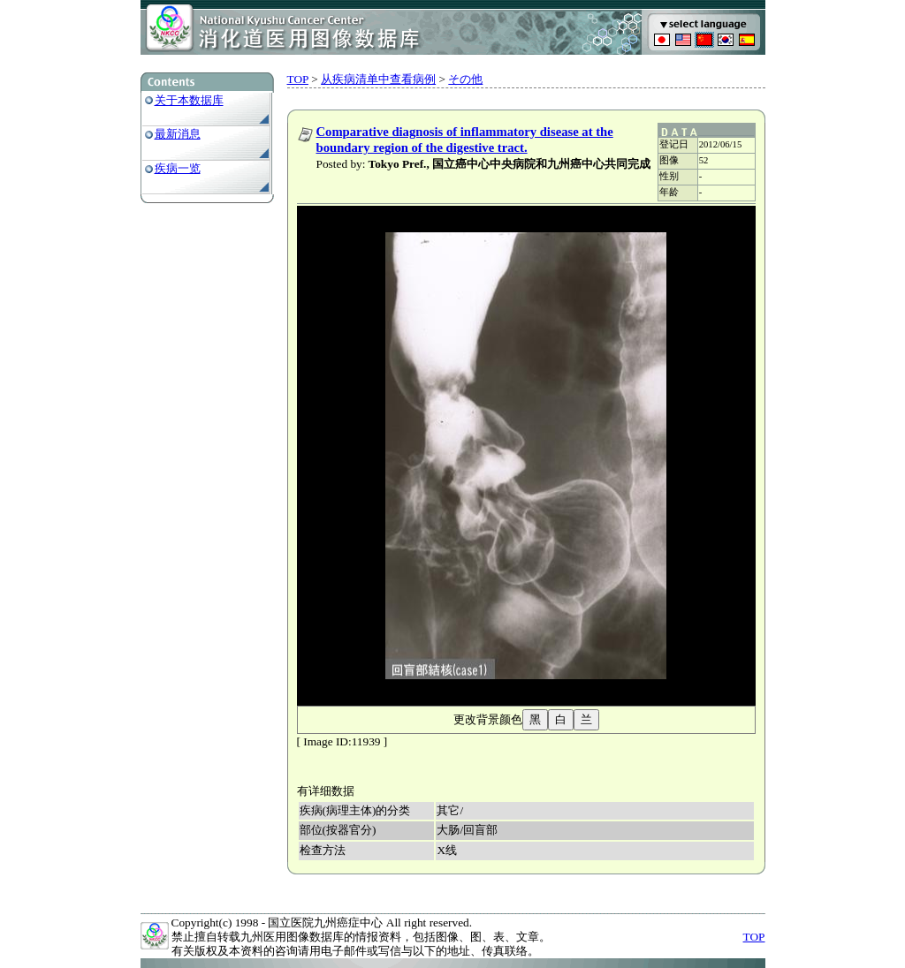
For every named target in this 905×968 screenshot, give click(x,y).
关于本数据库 (189, 100)
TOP (297, 79)
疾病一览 (178, 168)
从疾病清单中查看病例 (378, 79)
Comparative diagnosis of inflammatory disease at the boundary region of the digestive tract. (464, 140)
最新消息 (178, 133)
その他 (465, 79)
